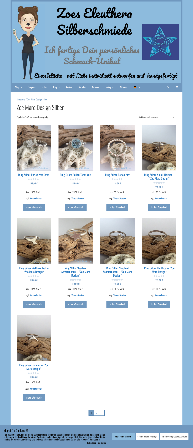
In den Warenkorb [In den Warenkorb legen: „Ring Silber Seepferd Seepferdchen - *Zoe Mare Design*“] (117, 304)
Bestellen (82, 87)
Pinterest (124, 87)
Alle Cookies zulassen (123, 436)
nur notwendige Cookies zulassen (174, 436)
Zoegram (31, 87)
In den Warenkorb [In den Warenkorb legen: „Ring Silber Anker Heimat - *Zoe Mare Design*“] (159, 207)
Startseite (21, 99)
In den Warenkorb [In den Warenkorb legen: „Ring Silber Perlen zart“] (117, 207)
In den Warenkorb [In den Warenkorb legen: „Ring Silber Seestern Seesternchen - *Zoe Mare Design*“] (76, 304)
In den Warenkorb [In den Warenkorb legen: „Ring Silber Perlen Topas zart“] (76, 207)
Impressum (102, 442)
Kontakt (69, 87)
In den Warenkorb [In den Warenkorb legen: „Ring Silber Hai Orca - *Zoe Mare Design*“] (159, 304)
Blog (58, 87)
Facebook (96, 87)
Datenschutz (91, 442)
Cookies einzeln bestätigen (147, 436)
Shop (20, 87)
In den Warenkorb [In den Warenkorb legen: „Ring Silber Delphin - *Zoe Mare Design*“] (34, 397)
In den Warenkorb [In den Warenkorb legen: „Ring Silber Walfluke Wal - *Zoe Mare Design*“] (34, 304)
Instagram (110, 87)
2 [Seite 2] (96, 413)
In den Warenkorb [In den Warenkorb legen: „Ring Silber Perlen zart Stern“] (34, 207)
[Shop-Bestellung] (156, 117)
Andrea (44, 87)
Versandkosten (36, 198)
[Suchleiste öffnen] (167, 87)
